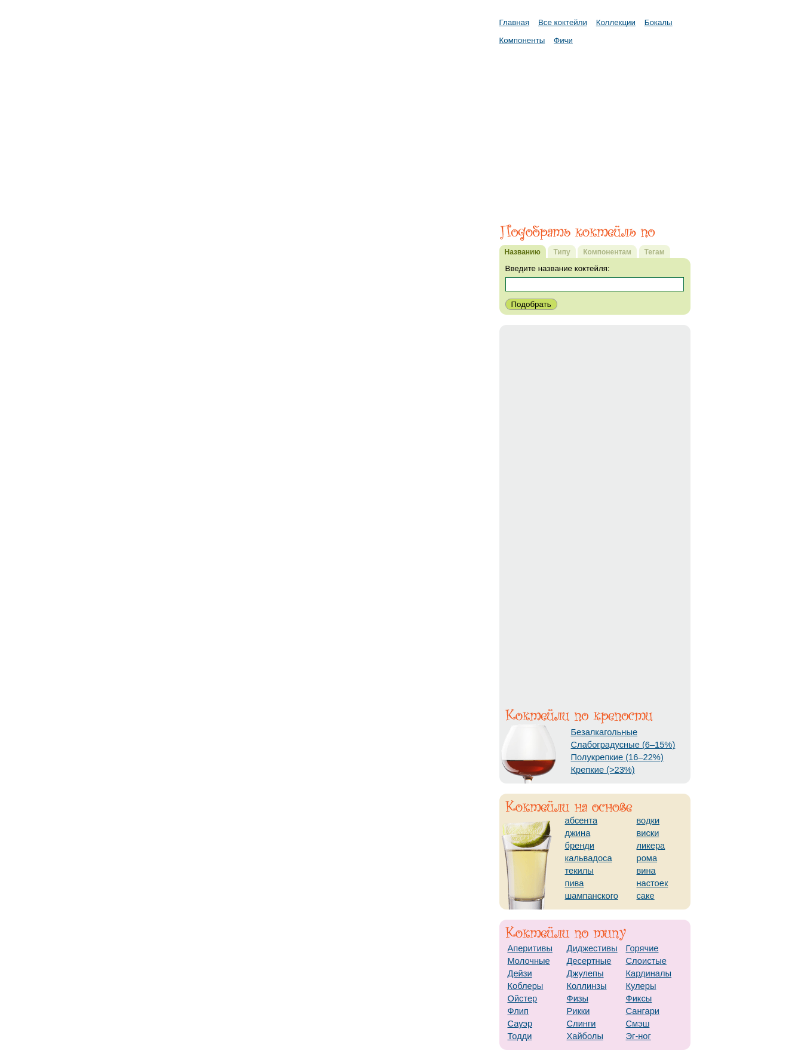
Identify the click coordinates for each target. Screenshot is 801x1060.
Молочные (529, 961)
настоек (652, 883)
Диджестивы (592, 948)
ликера (651, 845)
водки (648, 820)
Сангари (643, 1011)
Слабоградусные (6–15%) (623, 744)
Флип (518, 1011)
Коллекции (616, 22)
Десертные (589, 961)
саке (646, 896)
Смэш (638, 1023)
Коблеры (526, 986)
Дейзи (520, 973)
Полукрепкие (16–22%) (617, 757)
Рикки (578, 1011)
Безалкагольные (604, 732)
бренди (580, 845)
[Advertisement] (594, 128)
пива (574, 883)
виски (648, 833)
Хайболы (585, 1036)
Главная (514, 22)
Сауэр (520, 1023)
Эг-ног (638, 1036)
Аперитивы (530, 948)
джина (578, 833)
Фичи (563, 40)
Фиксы (639, 998)
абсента (581, 820)
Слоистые (646, 961)
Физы (578, 998)
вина (646, 870)
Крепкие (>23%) (603, 770)
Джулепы (585, 973)
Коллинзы (587, 986)
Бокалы (659, 22)
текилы (579, 870)
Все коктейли (562, 22)
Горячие (642, 948)
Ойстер (523, 998)
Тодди (520, 1036)
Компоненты (522, 40)
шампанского (591, 896)
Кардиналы (649, 973)
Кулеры (641, 986)
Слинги (581, 1023)
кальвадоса (588, 858)
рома (647, 858)
